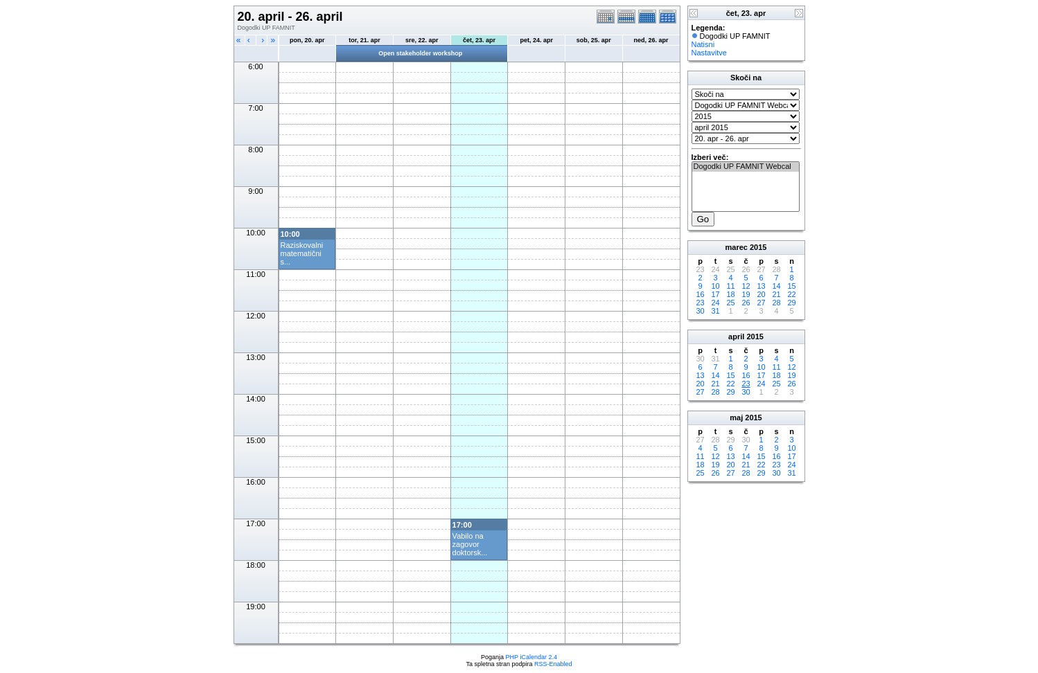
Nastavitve (709, 52)
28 (776, 302)
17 (715, 294)
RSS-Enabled (553, 664)
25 (730, 302)
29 (791, 302)
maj (736, 417)
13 (761, 286)
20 (761, 294)
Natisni (703, 44)
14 (776, 286)
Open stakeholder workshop (420, 53)
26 (745, 302)
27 (761, 302)
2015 (758, 247)
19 (745, 294)
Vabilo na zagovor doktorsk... (470, 544)
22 (791, 294)
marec (736, 247)
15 (791, 286)
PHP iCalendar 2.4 (531, 657)
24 (715, 302)
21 (776, 294)
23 (700, 302)
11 (730, 286)
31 (715, 311)
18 (730, 294)
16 (700, 294)
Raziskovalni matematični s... (302, 253)
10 (715, 286)
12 (745, 286)
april (736, 336)
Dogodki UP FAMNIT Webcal (745, 167)
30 (700, 311)
